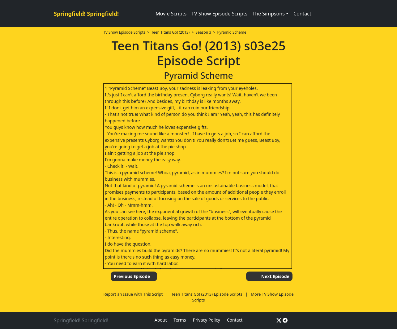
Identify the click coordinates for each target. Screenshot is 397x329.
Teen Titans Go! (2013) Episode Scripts (206, 294)
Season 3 (203, 32)
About (161, 320)
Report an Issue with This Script (133, 294)
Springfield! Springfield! (86, 13)
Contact (302, 13)
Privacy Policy (206, 320)
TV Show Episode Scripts (219, 13)
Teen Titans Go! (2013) (170, 32)
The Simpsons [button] (268, 13)
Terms (179, 320)
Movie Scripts (171, 13)
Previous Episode (132, 276)
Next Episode (275, 276)
